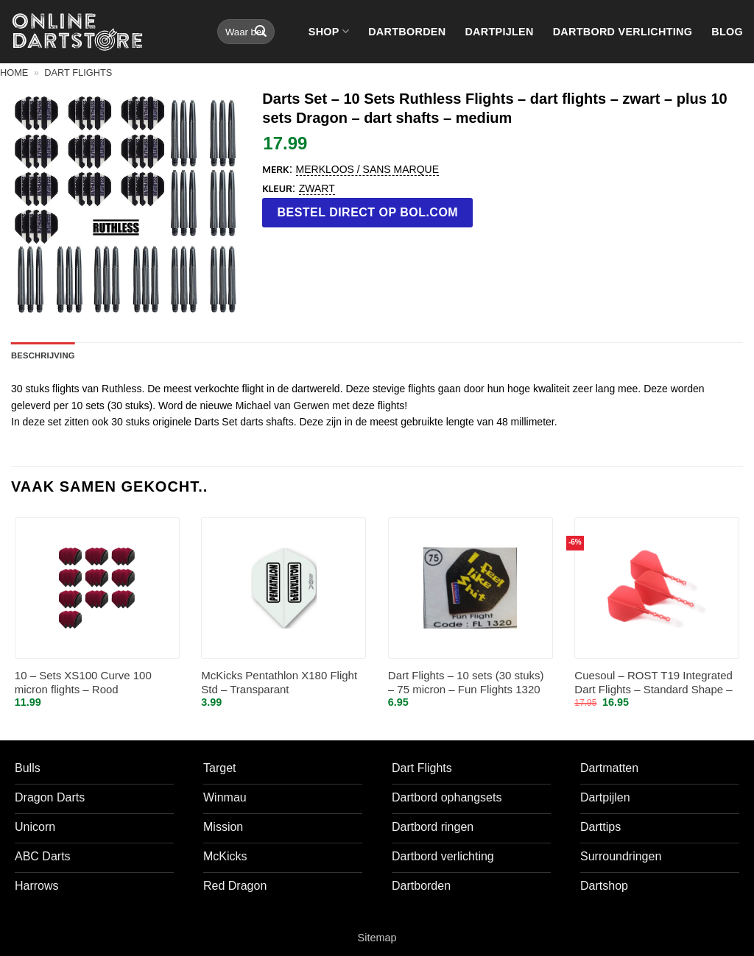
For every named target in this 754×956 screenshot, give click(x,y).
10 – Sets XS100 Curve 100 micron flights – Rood (83, 682)
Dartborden (406, 32)
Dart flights (78, 72)
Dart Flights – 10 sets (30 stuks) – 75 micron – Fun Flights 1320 (466, 682)
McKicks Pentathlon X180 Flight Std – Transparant (279, 682)
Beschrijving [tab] (43, 355)
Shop (329, 31)
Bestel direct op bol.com (368, 212)
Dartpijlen (499, 32)
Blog (727, 32)
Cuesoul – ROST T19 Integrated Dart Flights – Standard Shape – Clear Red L (653, 683)
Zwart (317, 188)
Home (14, 72)
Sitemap (377, 937)
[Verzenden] (260, 31)
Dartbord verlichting (623, 32)
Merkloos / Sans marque (367, 169)
